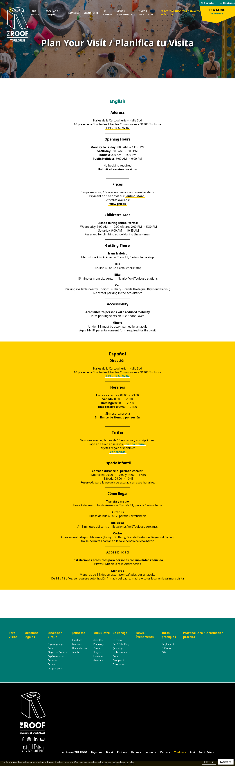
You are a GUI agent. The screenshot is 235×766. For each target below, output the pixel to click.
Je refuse (209, 762)
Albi (192, 752)
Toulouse (180, 752)
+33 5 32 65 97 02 (117, 128)
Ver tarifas (117, 452)
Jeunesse (73, 12)
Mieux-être (91, 12)
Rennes (136, 752)
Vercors (165, 752)
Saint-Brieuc (207, 752)
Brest (109, 752)
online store (135, 196)
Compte (209, 3)
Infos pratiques (146, 13)
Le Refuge (107, 13)
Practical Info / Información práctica (181, 13)
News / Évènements (124, 13)
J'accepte (225, 762)
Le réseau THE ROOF (74, 752)
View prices (117, 204)
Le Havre (150, 752)
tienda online (135, 444)
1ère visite (34, 13)
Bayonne (96, 752)
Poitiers (122, 752)
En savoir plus (127, 762)
